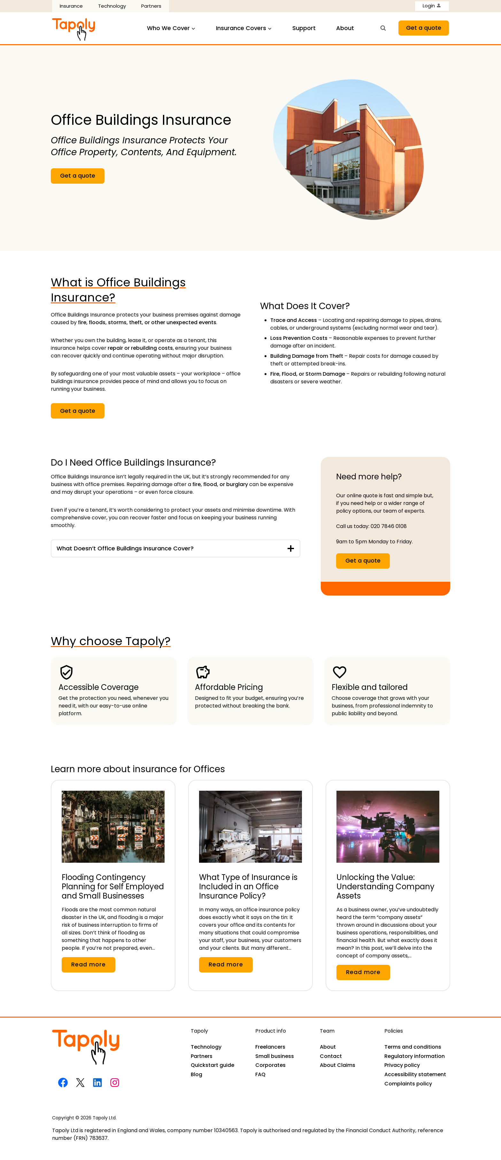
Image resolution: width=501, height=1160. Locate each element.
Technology (112, 6)
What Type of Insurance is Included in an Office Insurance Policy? (248, 886)
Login (432, 5)
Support (304, 28)
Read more (91, 966)
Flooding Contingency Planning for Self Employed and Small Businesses (113, 886)
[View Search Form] (383, 28)
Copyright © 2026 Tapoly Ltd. (84, 1118)
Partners (151, 6)
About (345, 28)
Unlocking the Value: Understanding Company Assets (385, 886)
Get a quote (423, 28)
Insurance (71, 6)
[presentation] (113, 821)
